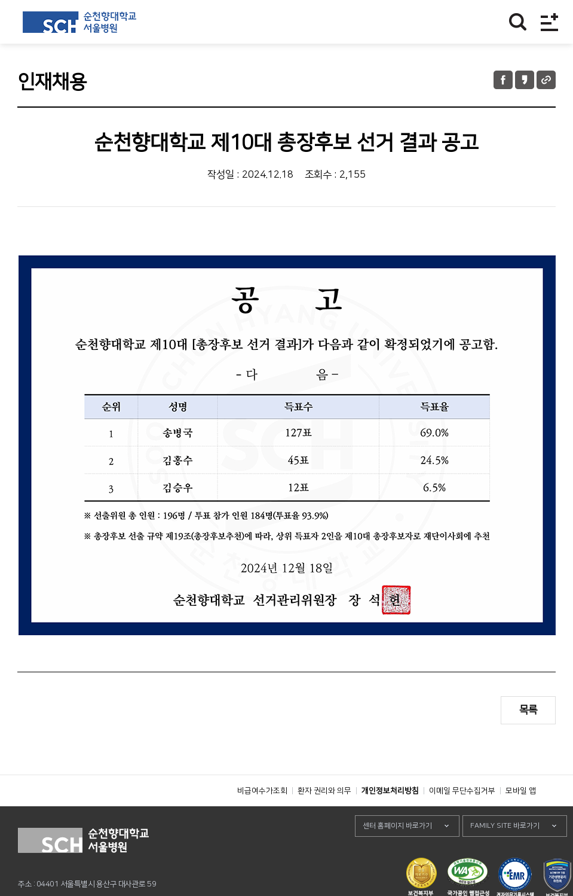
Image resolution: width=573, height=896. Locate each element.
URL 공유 (546, 80)
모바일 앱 (520, 817)
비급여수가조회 (262, 817)
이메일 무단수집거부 (462, 817)
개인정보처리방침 (390, 817)
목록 (528, 710)
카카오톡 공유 (524, 80)
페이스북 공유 (503, 80)
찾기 (518, 22)
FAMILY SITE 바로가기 (505, 853)
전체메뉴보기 (549, 22)
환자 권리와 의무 (324, 817)
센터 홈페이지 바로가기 (397, 853)
